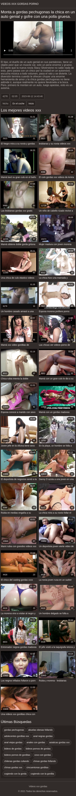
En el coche (18, 103)
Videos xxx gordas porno (20, 4)
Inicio (31, 103)
